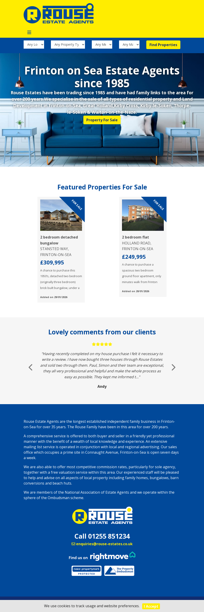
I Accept (151, 606)
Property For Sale (102, 119)
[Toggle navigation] (29, 32)
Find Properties (163, 44)
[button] (31, 367)
